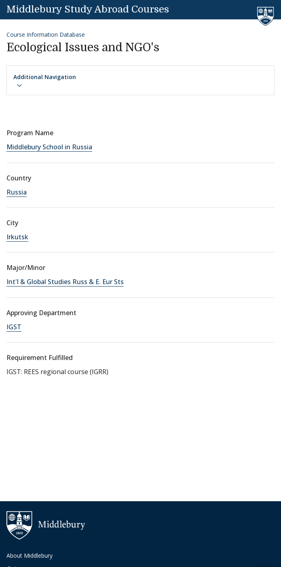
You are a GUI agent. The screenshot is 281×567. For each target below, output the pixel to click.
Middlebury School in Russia (49, 146)
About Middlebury (29, 555)
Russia (16, 192)
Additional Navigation (44, 80)
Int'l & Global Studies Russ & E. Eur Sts (65, 281)
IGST (13, 326)
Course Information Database (45, 34)
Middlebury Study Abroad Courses (87, 9)
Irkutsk (17, 236)
